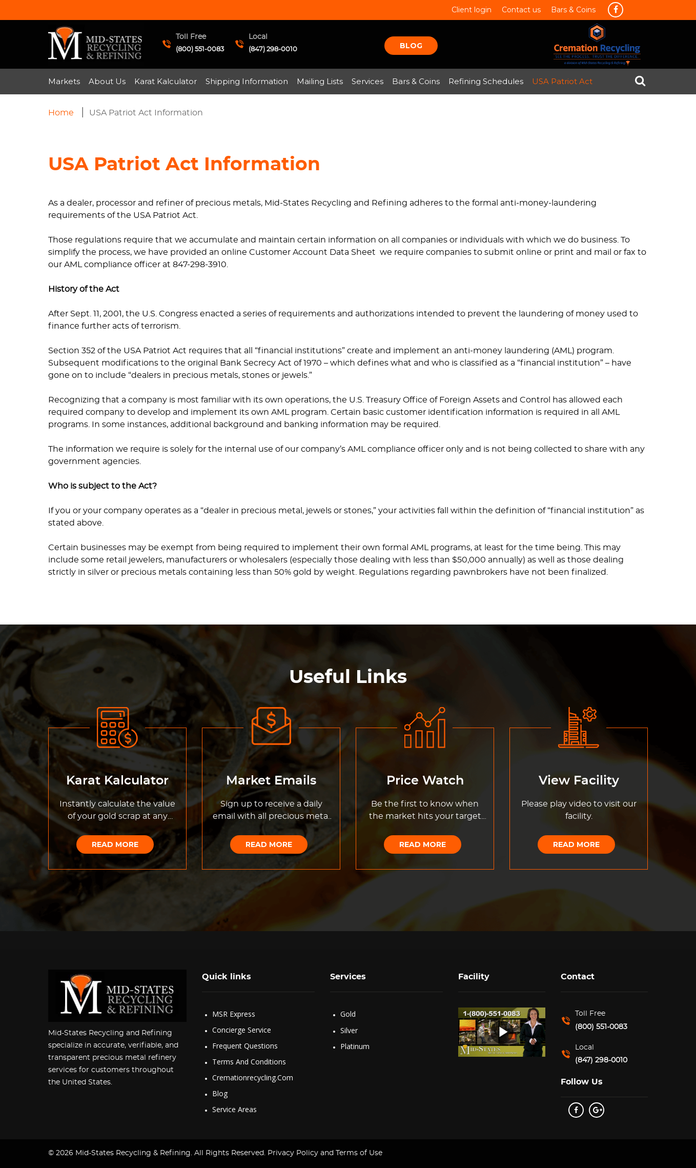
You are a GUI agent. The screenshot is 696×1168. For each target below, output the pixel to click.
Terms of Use (359, 1153)
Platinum (355, 1046)
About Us (107, 81)
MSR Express (233, 1014)
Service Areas (234, 1109)
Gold (348, 1014)
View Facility (579, 781)
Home (61, 113)
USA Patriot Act (562, 81)
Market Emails (271, 781)
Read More (115, 844)
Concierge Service (241, 1030)
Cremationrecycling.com (252, 1077)
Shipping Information (247, 81)
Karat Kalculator (165, 81)
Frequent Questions (245, 1046)
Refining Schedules (485, 81)
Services (367, 81)
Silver (349, 1030)
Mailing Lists (320, 81)
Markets (64, 81)
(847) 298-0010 (273, 49)
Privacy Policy (291, 1153)
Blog (411, 45)
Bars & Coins (416, 81)
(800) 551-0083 (200, 49)
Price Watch (425, 781)
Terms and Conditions (249, 1061)
